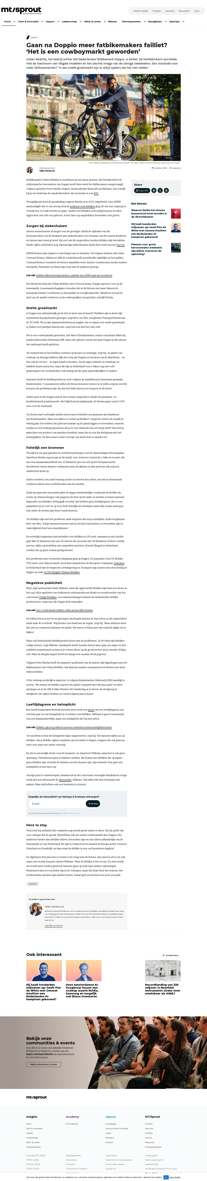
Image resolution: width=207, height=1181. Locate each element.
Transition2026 (151, 1164)
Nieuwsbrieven (33, 1147)
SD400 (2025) (32, 1169)
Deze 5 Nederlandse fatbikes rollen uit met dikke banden (64, 610)
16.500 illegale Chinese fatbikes (62, 572)
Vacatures (149, 1142)
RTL (96, 193)
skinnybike (65, 779)
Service (148, 1137)
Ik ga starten (111, 1156)
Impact (29, 1133)
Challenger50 (151, 1156)
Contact (109, 1142)
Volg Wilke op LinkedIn (54, 925)
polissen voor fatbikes (82, 206)
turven (121, 244)
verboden (119, 563)
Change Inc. (111, 1169)
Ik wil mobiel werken (114, 1164)
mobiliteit (33, 884)
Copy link (142, 190)
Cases (108, 1133)
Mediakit (109, 1137)
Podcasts (70, 1164)
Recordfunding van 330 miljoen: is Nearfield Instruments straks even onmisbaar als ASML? (162, 989)
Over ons (149, 1128)
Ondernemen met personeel (118, 1160)
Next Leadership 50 (154, 1160)
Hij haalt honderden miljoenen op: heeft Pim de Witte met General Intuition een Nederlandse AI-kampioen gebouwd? (43, 992)
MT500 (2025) (32, 1160)
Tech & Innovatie (34, 1128)
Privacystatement (153, 1147)
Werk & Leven (32, 1142)
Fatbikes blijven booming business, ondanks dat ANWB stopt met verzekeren (74, 275)
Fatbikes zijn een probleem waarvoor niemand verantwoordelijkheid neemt (74, 727)
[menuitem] (7, 21)
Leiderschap (32, 1137)
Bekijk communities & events (43, 1064)
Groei (28, 1124)
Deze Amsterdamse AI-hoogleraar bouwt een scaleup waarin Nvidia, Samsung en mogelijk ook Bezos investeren (82, 990)
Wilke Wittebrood (47, 171)
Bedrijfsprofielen (73, 1156)
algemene (61, 813)
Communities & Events (116, 1128)
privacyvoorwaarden (73, 813)
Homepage (110, 1124)
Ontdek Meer (172, 955)
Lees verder (174, 1177)
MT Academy (72, 1124)
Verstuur (94, 804)
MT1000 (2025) (33, 1164)
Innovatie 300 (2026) (35, 1156)
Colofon (148, 1124)
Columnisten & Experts (76, 1169)
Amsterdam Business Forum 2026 (161, 1169)
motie (91, 709)
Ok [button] (166, 1177)
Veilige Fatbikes (48, 597)
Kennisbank (71, 1160)
